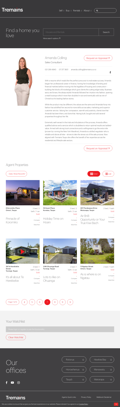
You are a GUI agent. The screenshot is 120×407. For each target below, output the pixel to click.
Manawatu (99, 369)
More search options (52, 38)
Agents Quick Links (69, 397)
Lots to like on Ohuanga (52, 279)
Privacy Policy (87, 397)
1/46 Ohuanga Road (51, 266)
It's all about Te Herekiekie (16, 279)
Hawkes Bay (100, 359)
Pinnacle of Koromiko (13, 220)
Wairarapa (99, 379)
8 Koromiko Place (13, 208)
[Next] (70, 302)
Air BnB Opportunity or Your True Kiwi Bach (90, 221)
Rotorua (70, 359)
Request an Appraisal (98, 58)
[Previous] (24, 302)
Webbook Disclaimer (105, 397)
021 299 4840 (50, 69)
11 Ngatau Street (86, 266)
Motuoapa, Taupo (87, 210)
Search (106, 32)
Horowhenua (72, 369)
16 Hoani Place (49, 208)
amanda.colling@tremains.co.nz (86, 69)
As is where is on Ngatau (91, 276)
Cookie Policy (83, 404)
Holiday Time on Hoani (54, 220)
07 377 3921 (64, 69)
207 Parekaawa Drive (88, 208)
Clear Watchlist (15, 337)
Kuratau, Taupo (49, 210)
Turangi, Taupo (12, 271)
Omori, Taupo (11, 210)
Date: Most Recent (17, 173)
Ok (116, 404)
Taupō (69, 379)
